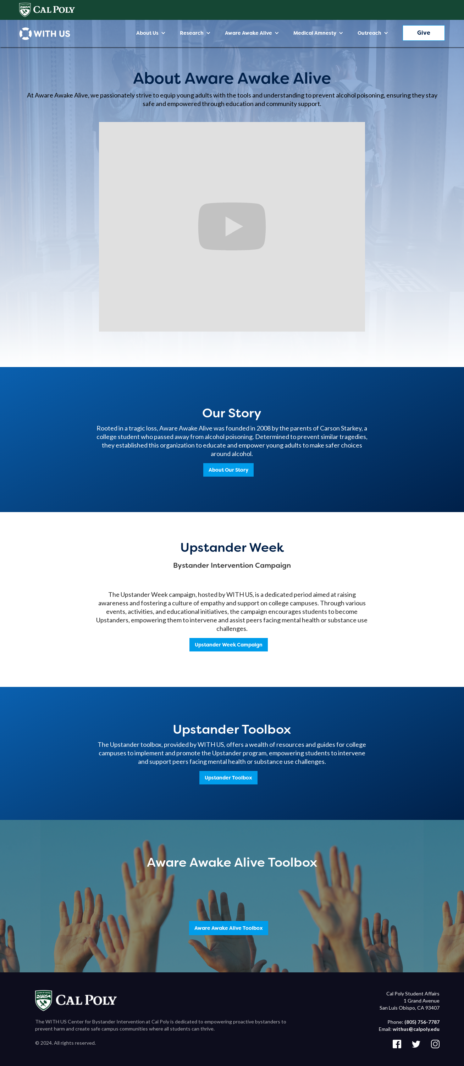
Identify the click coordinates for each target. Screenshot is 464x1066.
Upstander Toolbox (228, 777)
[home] (44, 33)
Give (423, 33)
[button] (151, 33)
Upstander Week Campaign (229, 645)
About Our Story (228, 470)
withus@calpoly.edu (416, 1029)
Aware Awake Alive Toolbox (228, 928)
